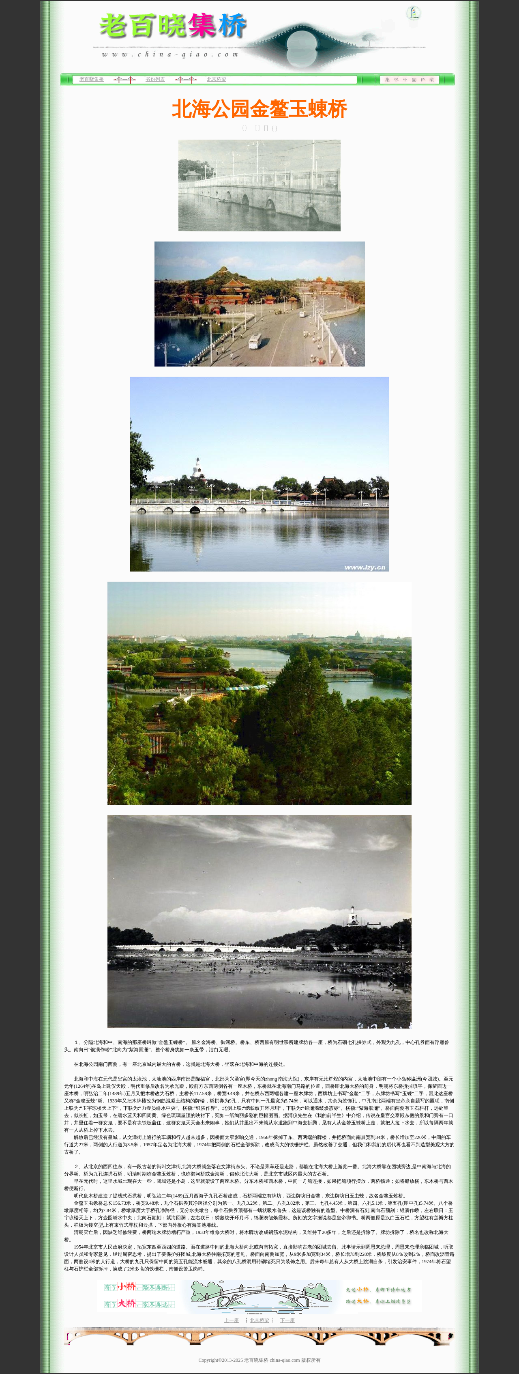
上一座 (231, 1320)
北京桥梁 (216, 79)
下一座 (287, 1320)
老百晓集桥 (91, 79)
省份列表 (155, 79)
